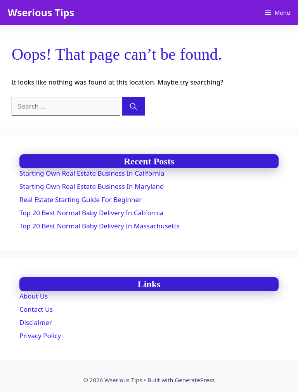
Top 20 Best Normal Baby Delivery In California (91, 212)
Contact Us (36, 309)
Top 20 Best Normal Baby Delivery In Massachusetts (99, 225)
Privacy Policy (40, 335)
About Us (33, 296)
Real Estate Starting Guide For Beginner (80, 199)
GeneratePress (195, 380)
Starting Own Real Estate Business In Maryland (91, 186)
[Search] (133, 106)
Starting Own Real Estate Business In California (92, 173)
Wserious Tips (41, 12)
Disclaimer (35, 322)
